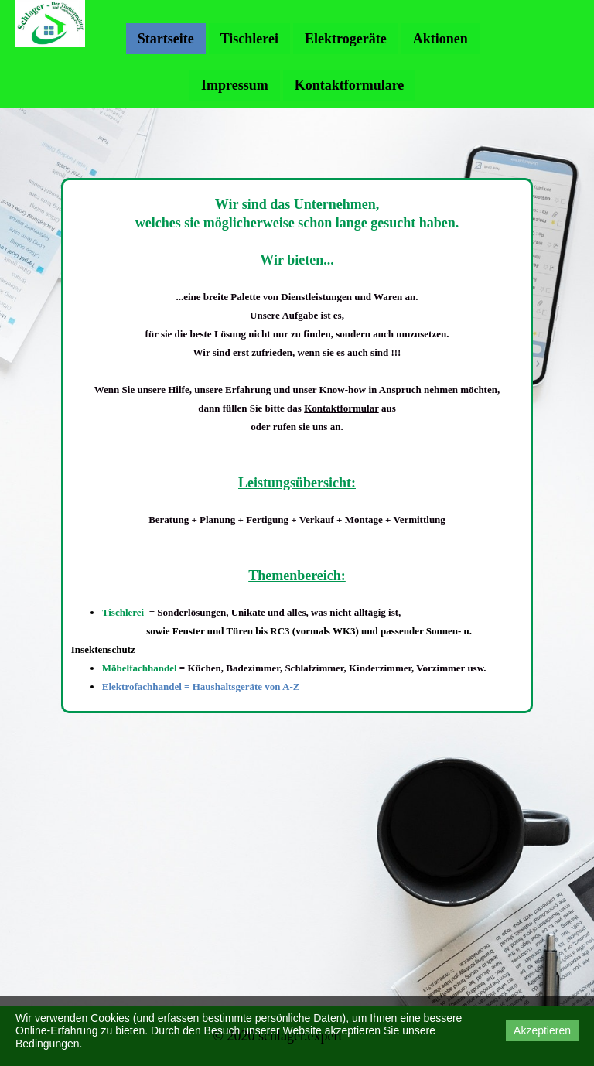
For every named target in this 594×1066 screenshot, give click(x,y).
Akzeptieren (542, 1030)
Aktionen (440, 38)
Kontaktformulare (350, 85)
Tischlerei (249, 38)
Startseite (166, 38)
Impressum (234, 85)
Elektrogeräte (346, 38)
